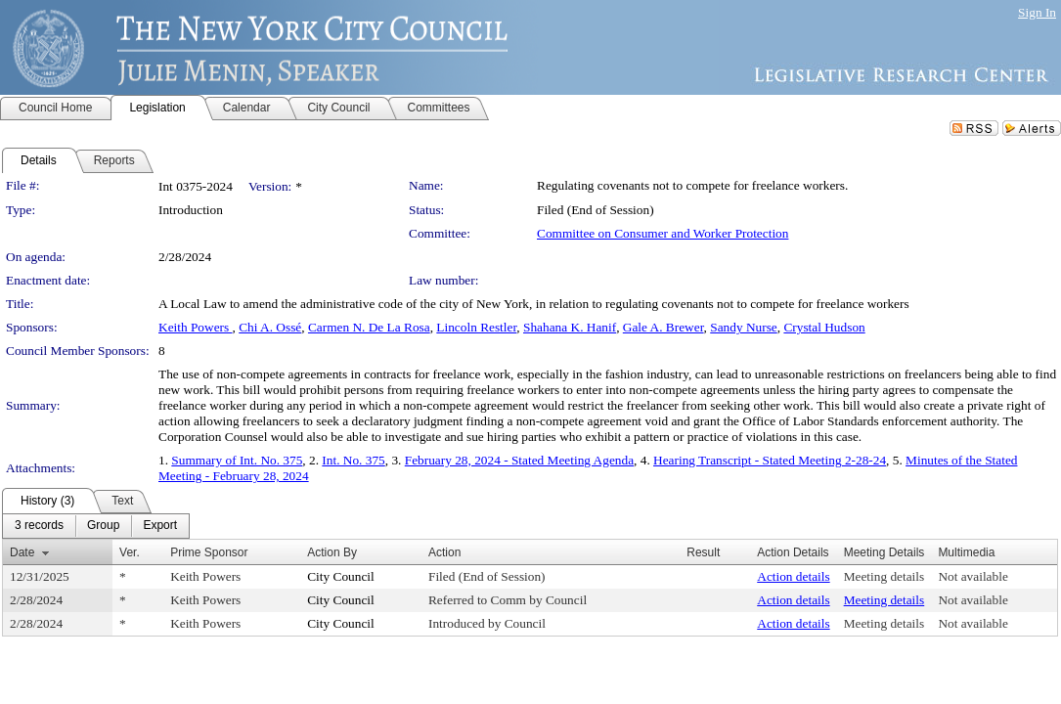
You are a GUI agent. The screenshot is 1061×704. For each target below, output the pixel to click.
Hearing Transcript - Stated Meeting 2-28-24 (769, 460)
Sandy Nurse (743, 327)
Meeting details (884, 576)
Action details (793, 576)
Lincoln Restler (476, 327)
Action (444, 552)
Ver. (129, 552)
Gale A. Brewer (663, 327)
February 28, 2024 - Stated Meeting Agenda (519, 460)
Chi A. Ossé (270, 327)
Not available (972, 576)
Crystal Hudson (823, 327)
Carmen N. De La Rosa (369, 327)
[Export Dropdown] (160, 526)
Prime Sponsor (208, 552)
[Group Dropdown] (103, 526)
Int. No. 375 (353, 460)
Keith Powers (195, 327)
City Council (341, 576)
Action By (332, 552)
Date (22, 552)
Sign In (1037, 12)
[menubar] (96, 526)
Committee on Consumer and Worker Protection (662, 233)
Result (703, 552)
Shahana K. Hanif (569, 327)
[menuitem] (39, 526)
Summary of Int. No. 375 (236, 460)
